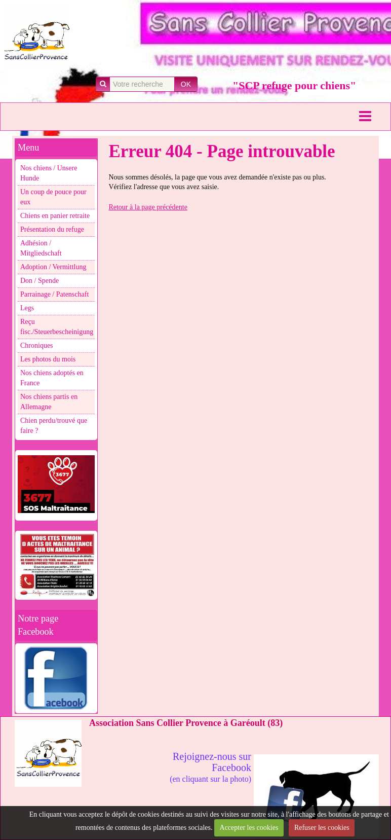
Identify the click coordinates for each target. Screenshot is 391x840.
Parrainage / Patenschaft (54, 294)
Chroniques (36, 345)
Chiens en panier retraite (55, 216)
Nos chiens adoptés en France (52, 378)
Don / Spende (39, 280)
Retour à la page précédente (147, 207)
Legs (27, 308)
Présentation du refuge (52, 229)
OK (186, 84)
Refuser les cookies (321, 827)
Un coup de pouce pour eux (53, 197)
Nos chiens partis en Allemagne (48, 402)
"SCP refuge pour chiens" (294, 85)
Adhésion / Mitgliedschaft (41, 248)
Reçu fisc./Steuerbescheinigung (56, 327)
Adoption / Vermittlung (53, 267)
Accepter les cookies (249, 827)
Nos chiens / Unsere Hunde (48, 173)
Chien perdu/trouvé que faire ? (53, 425)
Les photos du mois (47, 359)
